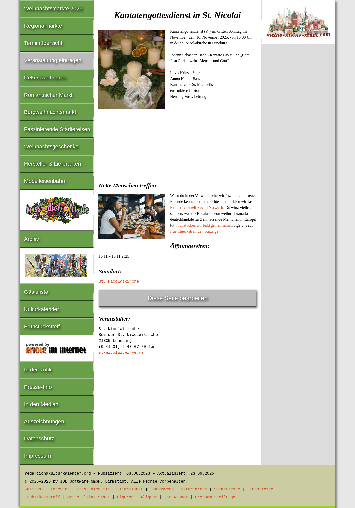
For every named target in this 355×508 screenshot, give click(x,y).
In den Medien (41, 404)
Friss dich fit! (94, 489)
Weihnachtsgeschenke (51, 146)
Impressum (37, 456)
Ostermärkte (194, 489)
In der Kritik (38, 370)
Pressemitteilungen (216, 497)
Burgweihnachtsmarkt (50, 112)
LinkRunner (176, 497)
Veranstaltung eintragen (52, 60)
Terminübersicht (43, 43)
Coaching (60, 489)
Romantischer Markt (48, 95)
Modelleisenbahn (44, 181)
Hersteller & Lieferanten (52, 164)
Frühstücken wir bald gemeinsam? (203, 225)
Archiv (31, 239)
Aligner (149, 497)
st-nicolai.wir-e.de (121, 353)
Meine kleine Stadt (88, 497)
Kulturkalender (41, 309)
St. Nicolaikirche (119, 281)
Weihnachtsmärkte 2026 (53, 8)
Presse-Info (38, 387)
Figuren (125, 497)
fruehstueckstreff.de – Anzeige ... (196, 231)
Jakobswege (162, 489)
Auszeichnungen (44, 421)
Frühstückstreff (42, 326)
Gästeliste (36, 292)
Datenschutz (39, 438)
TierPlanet (131, 489)
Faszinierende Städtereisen (57, 129)
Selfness (34, 489)
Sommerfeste (227, 489)
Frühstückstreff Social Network (196, 207)
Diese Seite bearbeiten (178, 298)
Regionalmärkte (43, 26)
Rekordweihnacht (45, 78)
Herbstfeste (260, 489)
